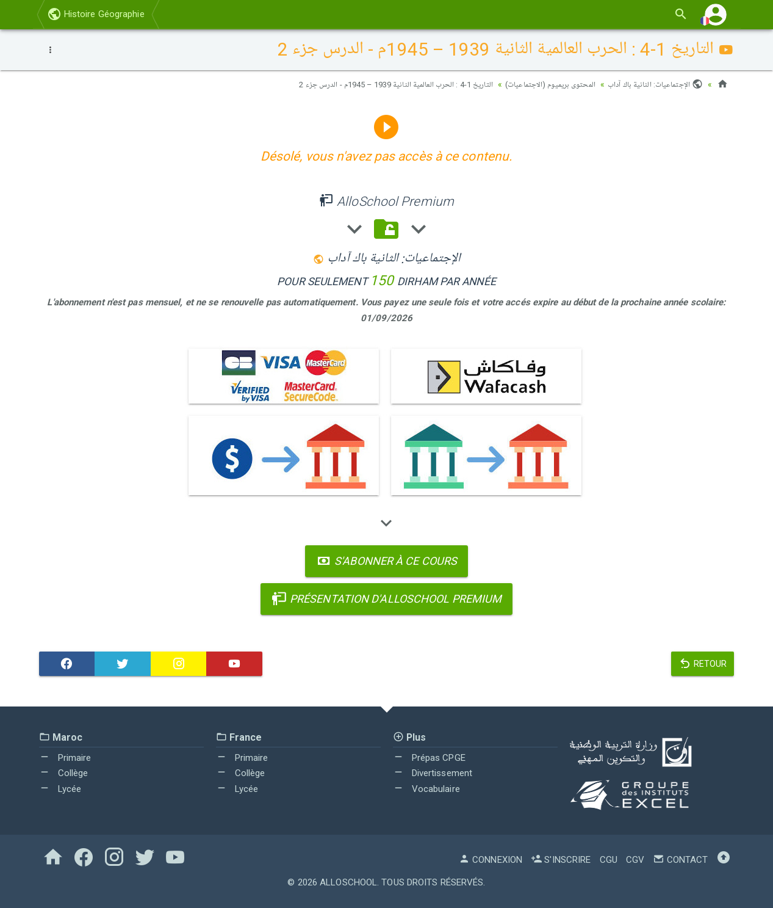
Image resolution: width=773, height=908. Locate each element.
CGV (635, 859)
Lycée (60, 788)
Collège (63, 773)
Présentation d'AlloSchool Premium (386, 598)
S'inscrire (561, 859)
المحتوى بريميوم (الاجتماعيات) (540, 84)
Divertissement (433, 773)
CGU (608, 859)
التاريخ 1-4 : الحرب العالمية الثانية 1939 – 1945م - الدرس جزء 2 (373, 84)
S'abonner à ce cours (386, 560)
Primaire (65, 757)
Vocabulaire (426, 788)
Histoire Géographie (96, 14)
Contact (680, 859)
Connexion (490, 859)
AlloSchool (348, 882)
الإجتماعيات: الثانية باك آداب (652, 84)
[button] (716, 14)
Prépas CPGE (429, 757)
